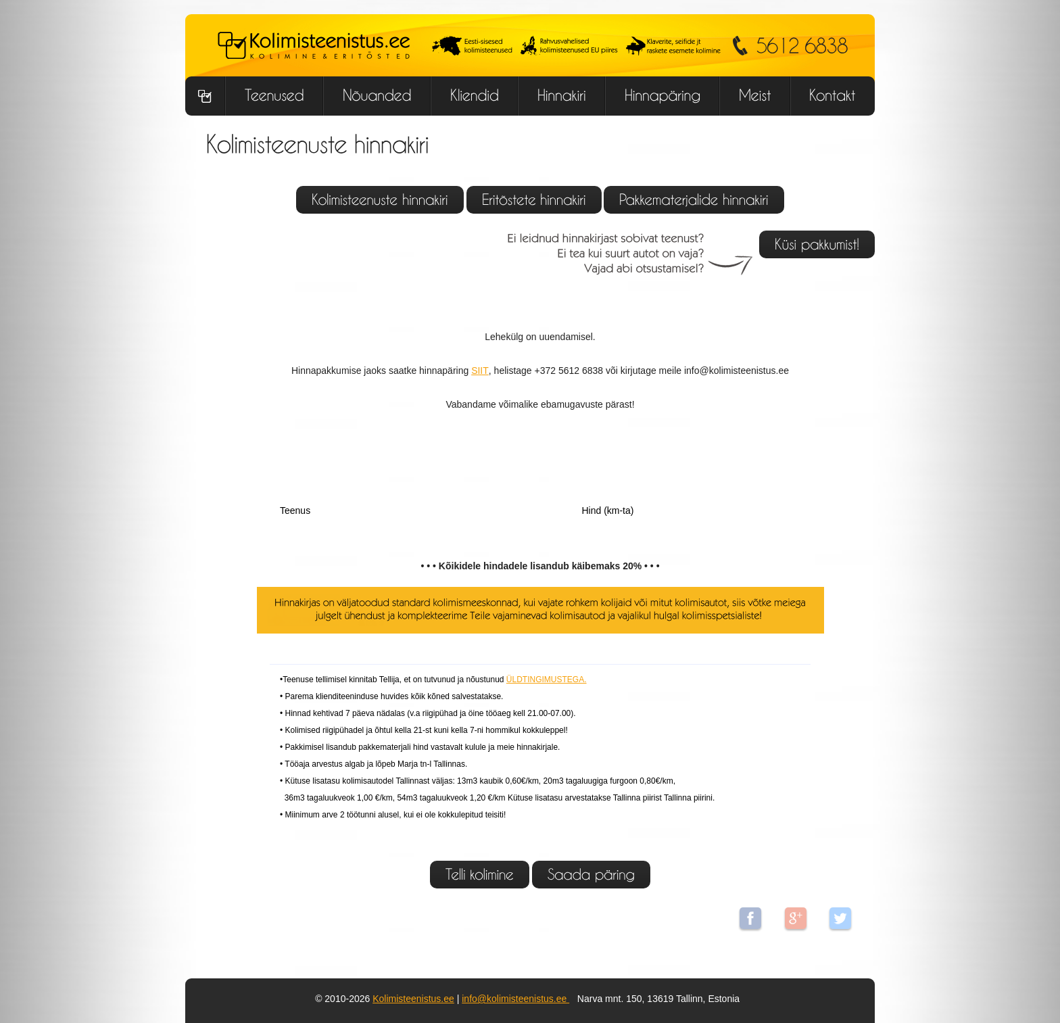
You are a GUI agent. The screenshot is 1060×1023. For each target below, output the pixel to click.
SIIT (480, 370)
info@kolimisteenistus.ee (515, 998)
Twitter (840, 918)
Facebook (750, 918)
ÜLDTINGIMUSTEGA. (546, 679)
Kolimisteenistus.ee (413, 998)
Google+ (795, 918)
